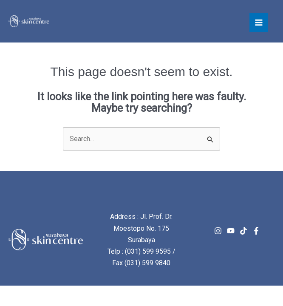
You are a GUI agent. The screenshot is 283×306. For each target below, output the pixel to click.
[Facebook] (256, 231)
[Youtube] (231, 231)
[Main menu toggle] (258, 22)
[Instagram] (218, 231)
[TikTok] (243, 231)
